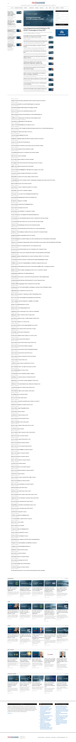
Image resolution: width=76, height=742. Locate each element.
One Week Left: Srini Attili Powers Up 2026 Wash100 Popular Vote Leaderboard (25, 104)
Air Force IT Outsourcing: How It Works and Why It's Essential (22, 149)
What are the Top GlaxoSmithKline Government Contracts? (22, 449)
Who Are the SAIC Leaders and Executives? (19, 397)
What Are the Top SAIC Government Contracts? (19, 435)
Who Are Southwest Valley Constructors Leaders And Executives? (23, 432)
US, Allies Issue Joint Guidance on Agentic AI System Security (24, 612)
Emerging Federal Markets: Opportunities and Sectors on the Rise (23, 235)
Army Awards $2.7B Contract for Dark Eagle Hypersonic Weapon (37, 684)
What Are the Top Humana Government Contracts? (20, 480)
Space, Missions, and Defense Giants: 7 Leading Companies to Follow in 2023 (25, 318)
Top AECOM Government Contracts (17, 428)
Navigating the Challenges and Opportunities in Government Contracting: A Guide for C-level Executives (30, 256)
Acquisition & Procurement (19, 7)
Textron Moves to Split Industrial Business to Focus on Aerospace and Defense (62, 711)
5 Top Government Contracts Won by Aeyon (19, 359)
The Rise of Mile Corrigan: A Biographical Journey (20, 408)
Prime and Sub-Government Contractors (18, 553)
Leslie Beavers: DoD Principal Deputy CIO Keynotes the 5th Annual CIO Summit (25, 225)
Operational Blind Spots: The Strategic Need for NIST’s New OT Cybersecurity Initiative (62, 707)
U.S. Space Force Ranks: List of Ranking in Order (20, 529)
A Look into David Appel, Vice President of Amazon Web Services (23, 387)
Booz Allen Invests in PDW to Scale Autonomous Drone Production (45, 713)
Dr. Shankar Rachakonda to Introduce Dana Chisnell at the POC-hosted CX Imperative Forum (28, 280)
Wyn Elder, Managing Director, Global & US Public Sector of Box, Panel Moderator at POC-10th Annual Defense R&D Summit (33, 238)
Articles (50, 7)
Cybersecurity (31, 7)
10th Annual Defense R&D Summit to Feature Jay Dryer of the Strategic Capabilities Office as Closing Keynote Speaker (32, 266)
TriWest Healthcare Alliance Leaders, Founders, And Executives (23, 390)
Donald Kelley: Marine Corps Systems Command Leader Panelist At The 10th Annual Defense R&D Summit (30, 252)
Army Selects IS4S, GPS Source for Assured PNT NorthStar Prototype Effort (62, 684)
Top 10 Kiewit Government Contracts (18, 473)
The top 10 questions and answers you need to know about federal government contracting (28, 570)
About (54, 7)
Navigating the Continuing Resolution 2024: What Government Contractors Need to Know (27, 138)
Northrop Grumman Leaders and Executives (19, 487)
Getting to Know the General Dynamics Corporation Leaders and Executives (25, 497)
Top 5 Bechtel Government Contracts (18, 411)
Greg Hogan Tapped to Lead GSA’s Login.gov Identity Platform (12, 37)
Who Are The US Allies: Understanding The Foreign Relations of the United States (26, 297)
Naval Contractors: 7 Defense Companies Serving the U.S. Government (24, 187)
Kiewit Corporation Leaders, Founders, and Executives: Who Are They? (24, 494)
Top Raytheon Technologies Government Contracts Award (22, 404)
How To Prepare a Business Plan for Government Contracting (22, 159)
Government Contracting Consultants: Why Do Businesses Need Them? (24, 173)
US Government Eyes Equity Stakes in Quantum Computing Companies (25, 660)
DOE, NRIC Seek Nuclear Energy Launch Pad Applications (35, 41)
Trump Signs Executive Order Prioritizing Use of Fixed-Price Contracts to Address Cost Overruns (49, 612)
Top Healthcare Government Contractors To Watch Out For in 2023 (23, 377)
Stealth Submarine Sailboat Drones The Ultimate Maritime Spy (22, 273)
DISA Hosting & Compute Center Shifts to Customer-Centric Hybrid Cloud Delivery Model (11, 13)
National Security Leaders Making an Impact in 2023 (20, 307)
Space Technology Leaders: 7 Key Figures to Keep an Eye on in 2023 (23, 366)
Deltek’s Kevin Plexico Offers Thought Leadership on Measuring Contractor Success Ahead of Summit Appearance (32, 128)
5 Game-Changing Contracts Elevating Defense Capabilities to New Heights (24, 301)
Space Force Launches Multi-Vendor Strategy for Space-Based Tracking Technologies (50, 636)
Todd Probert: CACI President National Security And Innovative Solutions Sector (25, 383)
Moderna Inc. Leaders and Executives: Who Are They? (21, 491)
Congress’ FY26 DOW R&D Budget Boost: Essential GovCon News (23, 124)
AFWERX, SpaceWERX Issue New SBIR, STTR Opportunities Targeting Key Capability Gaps (38, 636)
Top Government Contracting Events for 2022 (19, 560)
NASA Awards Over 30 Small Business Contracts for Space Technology (25, 684)
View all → (67, 578)
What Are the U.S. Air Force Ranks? (17, 522)
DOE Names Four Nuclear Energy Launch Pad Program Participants (11, 45)
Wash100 (57, 7)
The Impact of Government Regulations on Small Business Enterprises (24, 542)
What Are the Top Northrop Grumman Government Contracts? (22, 470)
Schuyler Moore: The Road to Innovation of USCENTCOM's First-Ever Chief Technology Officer (28, 228)
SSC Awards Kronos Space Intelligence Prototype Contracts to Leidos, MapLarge (13, 684)
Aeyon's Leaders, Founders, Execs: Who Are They (20, 321)
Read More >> (10, 713)
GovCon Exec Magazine (61, 737)
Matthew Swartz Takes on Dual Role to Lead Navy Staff (34, 78)
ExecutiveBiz (46, 704)
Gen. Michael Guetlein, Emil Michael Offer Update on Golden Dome (62, 636)
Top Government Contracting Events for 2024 (19, 207)
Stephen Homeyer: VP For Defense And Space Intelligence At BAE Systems (24, 380)
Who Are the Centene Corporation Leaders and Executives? (22, 508)
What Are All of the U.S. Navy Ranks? (17, 525)
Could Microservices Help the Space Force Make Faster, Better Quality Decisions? (26, 117)
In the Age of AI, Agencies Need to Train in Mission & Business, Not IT (23, 111)
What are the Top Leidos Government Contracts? (20, 456)
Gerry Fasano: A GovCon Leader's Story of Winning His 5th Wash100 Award (24, 193)
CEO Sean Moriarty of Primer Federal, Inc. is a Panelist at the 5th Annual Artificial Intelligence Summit (29, 259)
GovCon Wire (47, 737)
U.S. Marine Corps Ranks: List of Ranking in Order (20, 515)
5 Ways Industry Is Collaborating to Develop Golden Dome (21, 121)
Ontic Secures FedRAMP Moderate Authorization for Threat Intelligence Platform (45, 724)
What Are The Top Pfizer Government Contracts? (20, 453)
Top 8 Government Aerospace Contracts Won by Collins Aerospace (23, 477)
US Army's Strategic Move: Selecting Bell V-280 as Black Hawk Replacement (25, 214)
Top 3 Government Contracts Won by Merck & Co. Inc (21, 439)
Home (12, 7)
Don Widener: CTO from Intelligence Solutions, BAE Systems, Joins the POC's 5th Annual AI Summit (29, 231)
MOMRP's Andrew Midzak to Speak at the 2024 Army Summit (22, 166)
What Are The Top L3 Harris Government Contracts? (20, 459)
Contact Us (62, 7)
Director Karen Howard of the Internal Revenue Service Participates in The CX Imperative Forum (28, 249)
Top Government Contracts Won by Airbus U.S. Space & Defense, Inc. (23, 342)
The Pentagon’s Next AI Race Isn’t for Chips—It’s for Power (21, 131)
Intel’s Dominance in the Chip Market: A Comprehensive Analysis (23, 211)
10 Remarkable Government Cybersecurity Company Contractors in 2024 (24, 176)
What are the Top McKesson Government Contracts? (20, 466)
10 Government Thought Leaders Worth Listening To (20, 563)
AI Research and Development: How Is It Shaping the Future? (22, 204)
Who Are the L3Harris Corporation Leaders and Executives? (22, 501)
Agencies (25, 7)
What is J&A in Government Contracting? (18, 155)
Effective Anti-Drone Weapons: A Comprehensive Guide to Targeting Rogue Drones (26, 294)
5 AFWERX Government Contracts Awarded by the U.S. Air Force (22, 363)
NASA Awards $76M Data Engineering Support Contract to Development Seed (49, 684)
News (47, 7)
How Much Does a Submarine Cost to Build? (19, 200)
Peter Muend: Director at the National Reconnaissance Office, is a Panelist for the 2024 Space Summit (29, 218)
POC (66, 737)
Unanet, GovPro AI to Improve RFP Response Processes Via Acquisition (37, 660)
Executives (41, 7)
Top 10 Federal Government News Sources (19, 511)
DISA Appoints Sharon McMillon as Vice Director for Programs (12, 30)
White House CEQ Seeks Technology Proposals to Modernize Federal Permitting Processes (12, 22)
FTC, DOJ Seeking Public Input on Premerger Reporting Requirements (13, 660)
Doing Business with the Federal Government (19, 549)
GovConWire (62, 704)
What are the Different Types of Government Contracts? (21, 183)
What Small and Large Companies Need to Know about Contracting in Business (25, 539)
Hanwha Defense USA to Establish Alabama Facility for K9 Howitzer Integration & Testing (46, 727)
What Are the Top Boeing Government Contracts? (20, 442)
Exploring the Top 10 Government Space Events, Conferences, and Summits (25, 311)
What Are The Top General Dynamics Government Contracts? (22, 484)
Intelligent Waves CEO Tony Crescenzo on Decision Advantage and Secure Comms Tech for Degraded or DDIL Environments (46, 709)
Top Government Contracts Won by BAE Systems (20, 418)
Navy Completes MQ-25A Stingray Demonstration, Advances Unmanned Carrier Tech (62, 589)
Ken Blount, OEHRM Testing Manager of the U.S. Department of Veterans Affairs (25, 283)
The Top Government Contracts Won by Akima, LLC (20, 339)
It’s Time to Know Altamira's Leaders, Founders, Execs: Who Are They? (24, 335)
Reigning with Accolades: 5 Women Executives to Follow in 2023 (22, 314)
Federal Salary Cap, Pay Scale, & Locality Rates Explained (21, 190)
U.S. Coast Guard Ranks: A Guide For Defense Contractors (21, 518)
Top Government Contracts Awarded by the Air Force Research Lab (23, 356)
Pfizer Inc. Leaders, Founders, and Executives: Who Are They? (22, 425)
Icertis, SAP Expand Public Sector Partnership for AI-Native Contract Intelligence (46, 717)
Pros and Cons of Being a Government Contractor (20, 567)
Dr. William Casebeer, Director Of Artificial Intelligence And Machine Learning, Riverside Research (29, 263)
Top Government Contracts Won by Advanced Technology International (24, 349)
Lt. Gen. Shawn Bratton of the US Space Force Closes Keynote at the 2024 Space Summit (27, 221)
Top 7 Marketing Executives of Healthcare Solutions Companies (22, 373)
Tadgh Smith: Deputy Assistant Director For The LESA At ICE (22, 290)
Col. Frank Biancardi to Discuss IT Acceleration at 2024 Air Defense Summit (25, 152)
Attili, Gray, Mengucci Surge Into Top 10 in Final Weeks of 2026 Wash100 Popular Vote (26, 114)
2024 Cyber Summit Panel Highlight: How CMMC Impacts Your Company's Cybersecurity (27, 169)
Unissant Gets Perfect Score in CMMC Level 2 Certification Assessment (46, 720)
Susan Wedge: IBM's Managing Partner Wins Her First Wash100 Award (23, 197)
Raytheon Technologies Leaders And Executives (20, 421)
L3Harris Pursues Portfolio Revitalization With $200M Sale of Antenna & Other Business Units (49, 660)
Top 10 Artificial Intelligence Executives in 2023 (19, 370)
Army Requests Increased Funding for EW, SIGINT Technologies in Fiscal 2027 (25, 589)
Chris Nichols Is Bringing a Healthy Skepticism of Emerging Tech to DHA (24, 107)
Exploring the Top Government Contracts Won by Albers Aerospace (23, 328)
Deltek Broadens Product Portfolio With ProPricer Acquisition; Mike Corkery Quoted (62, 660)
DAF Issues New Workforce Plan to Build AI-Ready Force (35, 88)
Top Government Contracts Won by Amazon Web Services (21, 352)
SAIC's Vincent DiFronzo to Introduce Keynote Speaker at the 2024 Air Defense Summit (27, 145)
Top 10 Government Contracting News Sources (19, 535)
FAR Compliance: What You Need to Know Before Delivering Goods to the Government (26, 162)
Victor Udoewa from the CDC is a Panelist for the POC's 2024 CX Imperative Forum (26, 245)
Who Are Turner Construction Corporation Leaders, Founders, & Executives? (25, 401)
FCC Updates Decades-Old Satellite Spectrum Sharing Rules (62, 612)
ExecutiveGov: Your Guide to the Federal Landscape (20, 142)
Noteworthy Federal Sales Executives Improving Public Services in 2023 (24, 325)
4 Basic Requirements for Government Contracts (20, 556)
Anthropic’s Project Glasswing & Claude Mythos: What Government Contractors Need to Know (28, 100)
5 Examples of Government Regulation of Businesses (21, 546)
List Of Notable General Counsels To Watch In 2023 (20, 332)
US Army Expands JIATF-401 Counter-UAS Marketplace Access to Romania (37, 589)
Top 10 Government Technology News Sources (19, 532)
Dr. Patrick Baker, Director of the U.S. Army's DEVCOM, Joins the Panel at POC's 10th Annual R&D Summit (30, 276)
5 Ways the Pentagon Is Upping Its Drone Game (19, 135)
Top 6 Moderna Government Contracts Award (19, 415)
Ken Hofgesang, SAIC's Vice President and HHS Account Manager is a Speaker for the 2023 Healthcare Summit (31, 287)
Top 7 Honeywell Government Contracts (18, 463)
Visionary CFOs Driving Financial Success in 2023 (20, 304)
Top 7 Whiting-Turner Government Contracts (19, 394)
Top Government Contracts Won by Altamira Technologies (22, 345)
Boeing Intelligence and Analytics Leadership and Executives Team (23, 504)
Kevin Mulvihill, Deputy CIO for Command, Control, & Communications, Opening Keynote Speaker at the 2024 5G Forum (33, 180)
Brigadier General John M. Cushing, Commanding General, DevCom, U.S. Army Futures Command (29, 269)
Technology (37, 7)
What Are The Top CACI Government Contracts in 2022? (21, 446)
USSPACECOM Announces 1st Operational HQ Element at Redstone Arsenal (13, 612)
